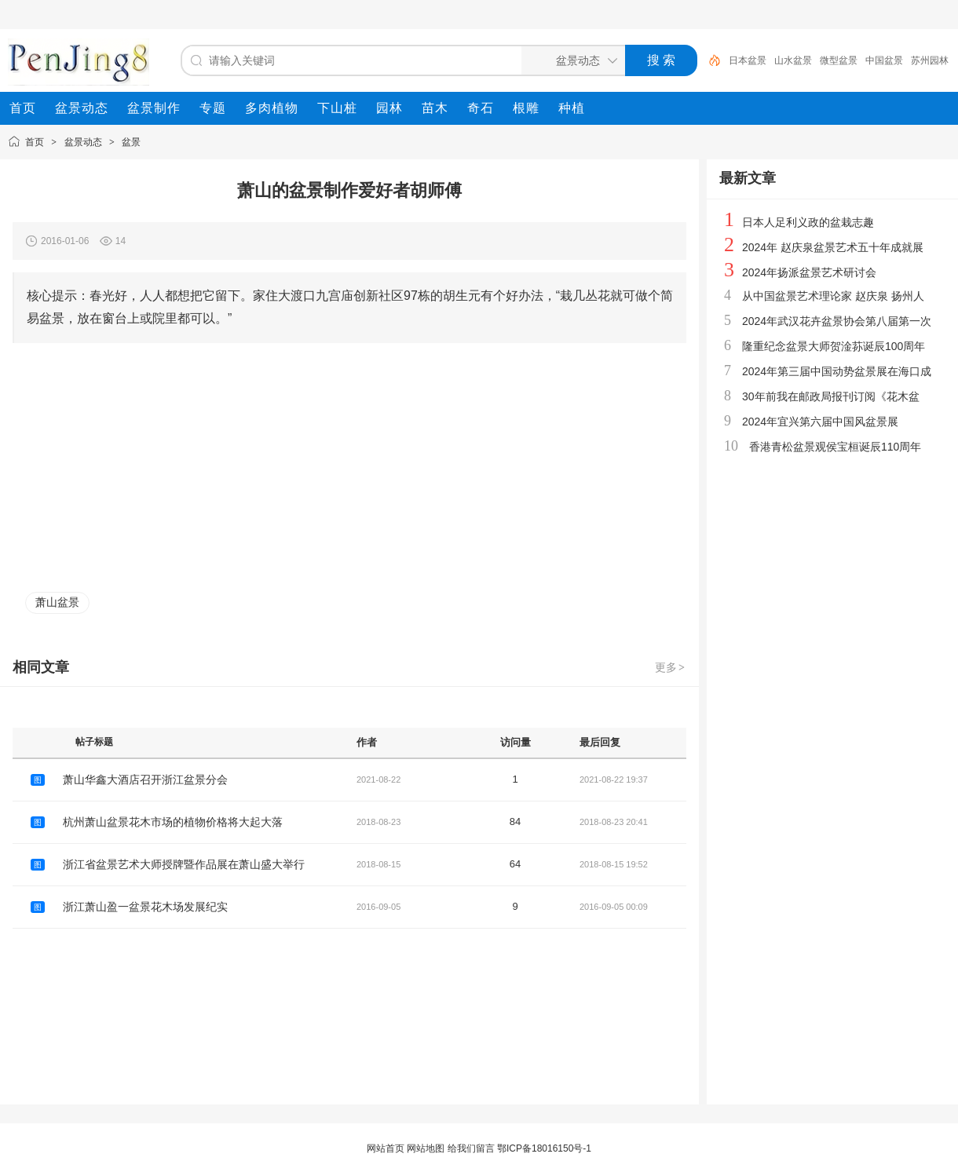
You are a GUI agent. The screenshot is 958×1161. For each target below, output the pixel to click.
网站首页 (385, 1148)
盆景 (131, 142)
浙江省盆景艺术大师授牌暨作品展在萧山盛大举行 (184, 864)
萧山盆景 (57, 602)
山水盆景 (793, 60)
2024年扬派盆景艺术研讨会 (809, 272)
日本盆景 (747, 60)
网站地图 (425, 1148)
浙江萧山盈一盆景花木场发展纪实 (145, 906)
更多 (670, 667)
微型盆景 (838, 60)
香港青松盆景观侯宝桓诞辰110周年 (835, 446)
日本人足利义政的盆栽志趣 (808, 222)
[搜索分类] (570, 60)
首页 (34, 142)
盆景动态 (83, 142)
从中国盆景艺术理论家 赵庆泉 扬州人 (833, 296)
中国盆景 (884, 60)
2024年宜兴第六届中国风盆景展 (820, 421)
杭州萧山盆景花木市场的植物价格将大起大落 (173, 822)
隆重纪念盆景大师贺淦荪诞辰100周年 (833, 346)
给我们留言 (471, 1148)
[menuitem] (23, 108)
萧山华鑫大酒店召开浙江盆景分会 (145, 779)
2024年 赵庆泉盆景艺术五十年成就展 (832, 247)
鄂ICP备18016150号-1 (544, 1148)
